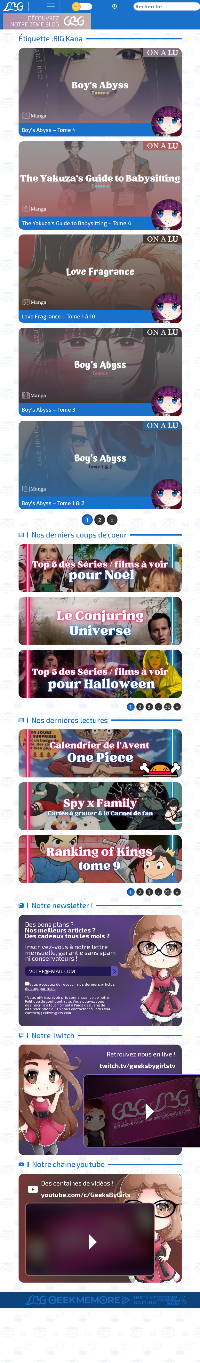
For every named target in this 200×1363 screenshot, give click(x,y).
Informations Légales (128, 1333)
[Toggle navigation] (51, 6)
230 (168, 892)
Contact (173, 1333)
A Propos (36, 1333)
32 (168, 706)
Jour (77, 6)
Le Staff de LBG (75, 1333)
